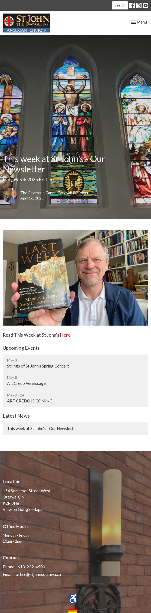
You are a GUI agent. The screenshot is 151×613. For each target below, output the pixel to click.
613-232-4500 (31, 566)
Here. (65, 335)
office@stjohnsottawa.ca (38, 574)
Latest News (16, 416)
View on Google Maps (22, 509)
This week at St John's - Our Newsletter (42, 428)
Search (120, 5)
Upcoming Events (21, 348)
